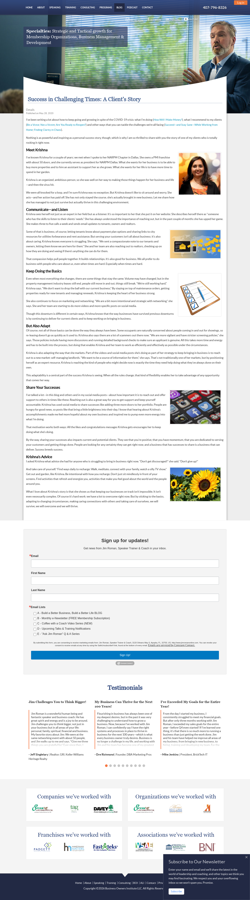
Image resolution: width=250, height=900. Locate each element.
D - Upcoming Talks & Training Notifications (64, 628)
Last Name (38, 590)
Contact (151, 883)
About (87, 883)
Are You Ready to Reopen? (71, 124)
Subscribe (176, 891)
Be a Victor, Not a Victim (41, 124)
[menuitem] (29, 7)
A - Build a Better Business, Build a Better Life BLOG (69, 613)
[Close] (246, 857)
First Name (38, 573)
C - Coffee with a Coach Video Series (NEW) (64, 623)
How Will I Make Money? (168, 119)
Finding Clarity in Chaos (47, 129)
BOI (135, 883)
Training (111, 883)
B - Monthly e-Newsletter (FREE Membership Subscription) (73, 618)
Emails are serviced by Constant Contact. (171, 645)
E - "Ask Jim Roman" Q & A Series (58, 633)
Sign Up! (125, 655)
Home (78, 883)
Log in (240, 2)
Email (35, 556)
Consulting (124, 883)
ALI (142, 883)
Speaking (99, 883)
